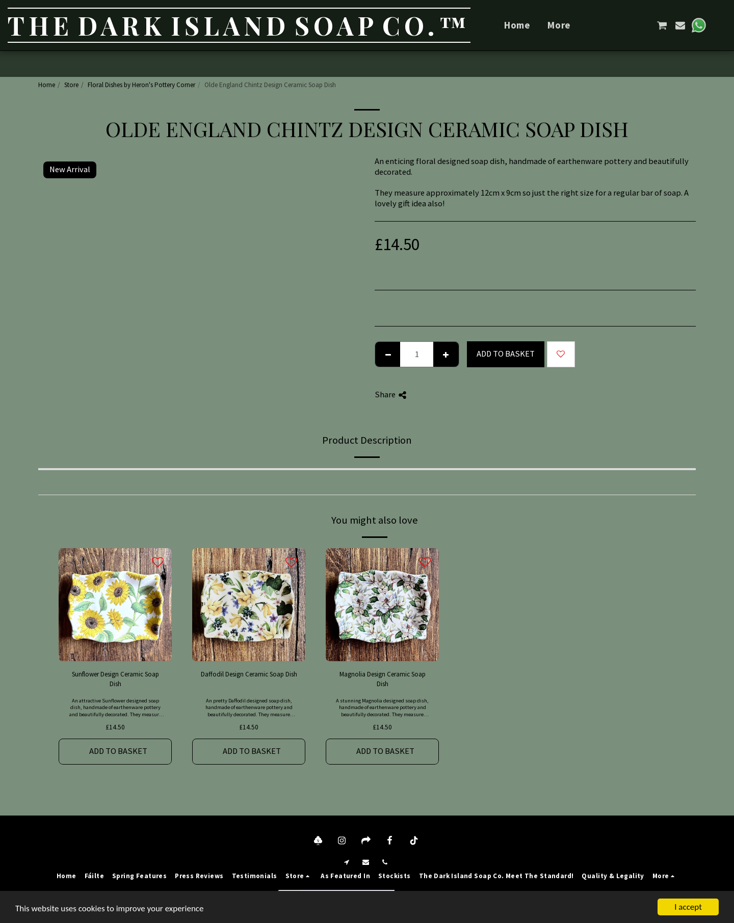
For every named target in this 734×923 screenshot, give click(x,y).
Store (71, 84)
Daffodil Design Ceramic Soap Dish (249, 674)
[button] (625, 25)
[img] (115, 604)
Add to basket (506, 353)
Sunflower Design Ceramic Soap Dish (115, 679)
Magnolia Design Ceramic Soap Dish (382, 679)
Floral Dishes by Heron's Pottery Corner (141, 84)
